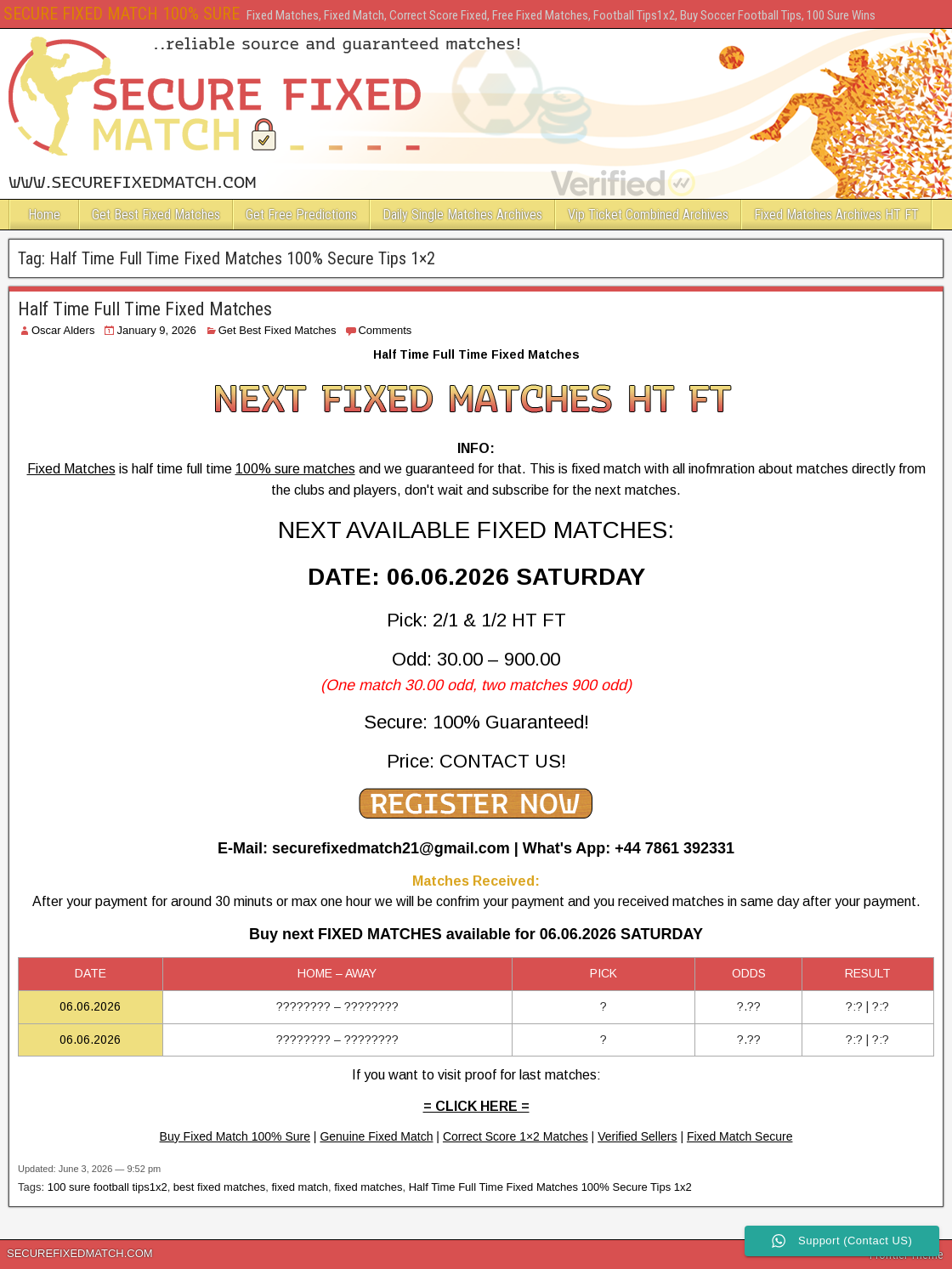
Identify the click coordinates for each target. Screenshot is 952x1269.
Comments (384, 330)
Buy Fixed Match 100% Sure (235, 1136)
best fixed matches (219, 1187)
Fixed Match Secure (740, 1136)
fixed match (299, 1187)
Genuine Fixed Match (376, 1136)
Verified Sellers (637, 1136)
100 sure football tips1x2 (107, 1187)
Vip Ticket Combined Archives (648, 215)
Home (44, 215)
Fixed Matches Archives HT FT (836, 215)
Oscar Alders (62, 330)
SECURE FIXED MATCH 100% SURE (121, 13)
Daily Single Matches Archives (462, 215)
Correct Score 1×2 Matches (515, 1136)
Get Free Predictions (301, 215)
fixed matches (368, 1187)
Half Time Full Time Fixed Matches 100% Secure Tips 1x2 (550, 1187)
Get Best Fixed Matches (156, 215)
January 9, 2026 (156, 330)
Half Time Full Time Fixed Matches (145, 309)
